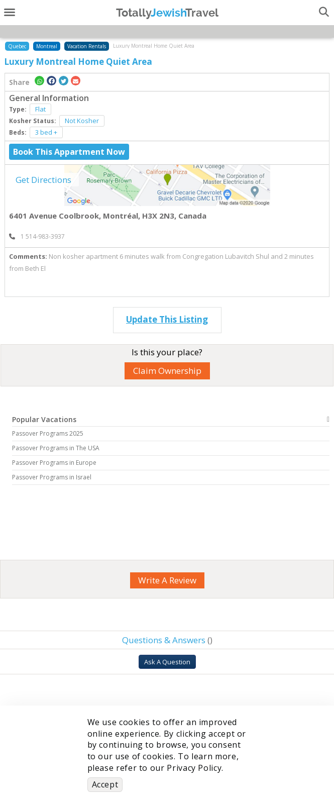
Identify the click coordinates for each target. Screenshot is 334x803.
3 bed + (46, 132)
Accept (105, 784)
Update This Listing (167, 319)
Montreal (46, 46)
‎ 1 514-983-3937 (37, 236)
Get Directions (43, 179)
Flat (40, 109)
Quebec (17, 46)
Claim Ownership (167, 370)
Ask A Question (167, 661)
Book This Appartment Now (69, 151)
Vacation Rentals (86, 46)
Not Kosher (82, 120)
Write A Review (167, 580)
